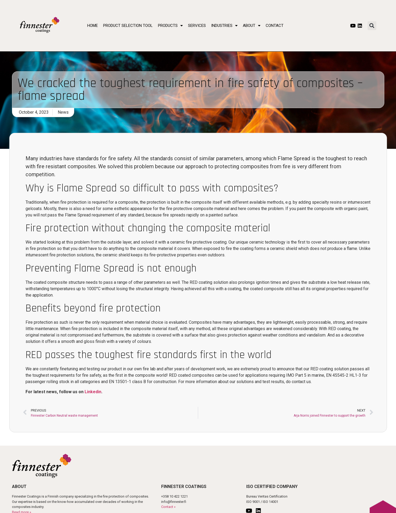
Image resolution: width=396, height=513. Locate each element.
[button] (372, 25)
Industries (224, 25)
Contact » (168, 507)
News (63, 112)
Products (170, 25)
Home (92, 25)
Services (197, 25)
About (251, 25)
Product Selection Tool (128, 25)
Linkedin (93, 391)
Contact (275, 25)
